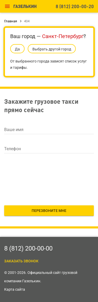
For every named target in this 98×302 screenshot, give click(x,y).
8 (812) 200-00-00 (28, 248)
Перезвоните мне (49, 211)
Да (17, 49)
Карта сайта (14, 289)
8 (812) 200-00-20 (75, 6)
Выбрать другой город (51, 49)
